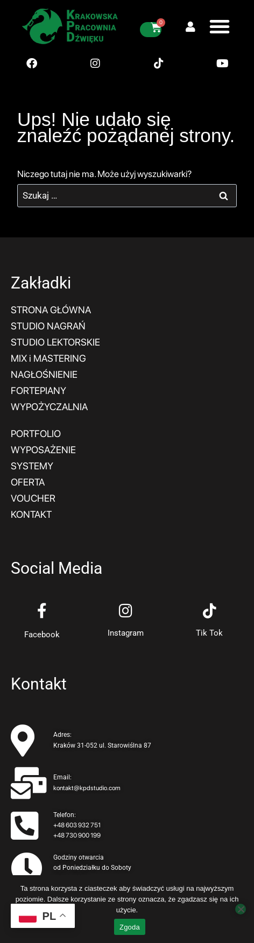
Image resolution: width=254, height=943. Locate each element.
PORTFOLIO (36, 433)
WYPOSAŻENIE (43, 449)
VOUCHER (33, 498)
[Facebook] (42, 610)
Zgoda (129, 927)
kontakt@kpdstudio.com (87, 788)
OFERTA (28, 482)
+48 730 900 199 (77, 835)
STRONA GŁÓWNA (51, 309)
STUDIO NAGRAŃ (48, 326)
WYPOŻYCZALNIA (49, 406)
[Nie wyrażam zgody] (240, 909)
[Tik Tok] (209, 610)
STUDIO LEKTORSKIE (55, 342)
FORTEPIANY (38, 390)
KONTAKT (31, 514)
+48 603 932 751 (77, 825)
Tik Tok (209, 633)
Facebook (42, 634)
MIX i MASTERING (48, 358)
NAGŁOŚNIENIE (44, 374)
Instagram (126, 633)
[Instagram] (125, 610)
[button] (219, 26)
